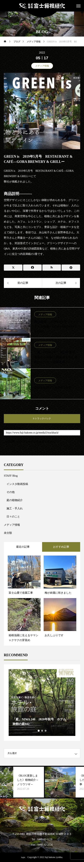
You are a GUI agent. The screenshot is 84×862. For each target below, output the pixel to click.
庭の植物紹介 (15, 500)
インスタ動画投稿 (17, 484)
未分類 (8, 532)
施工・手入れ (15, 508)
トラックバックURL (13, 428)
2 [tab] (42, 731)
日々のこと (13, 516)
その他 (11, 492)
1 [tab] (39, 731)
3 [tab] (46, 731)
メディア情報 (42, 65)
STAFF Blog (11, 475)
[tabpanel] (42, 702)
